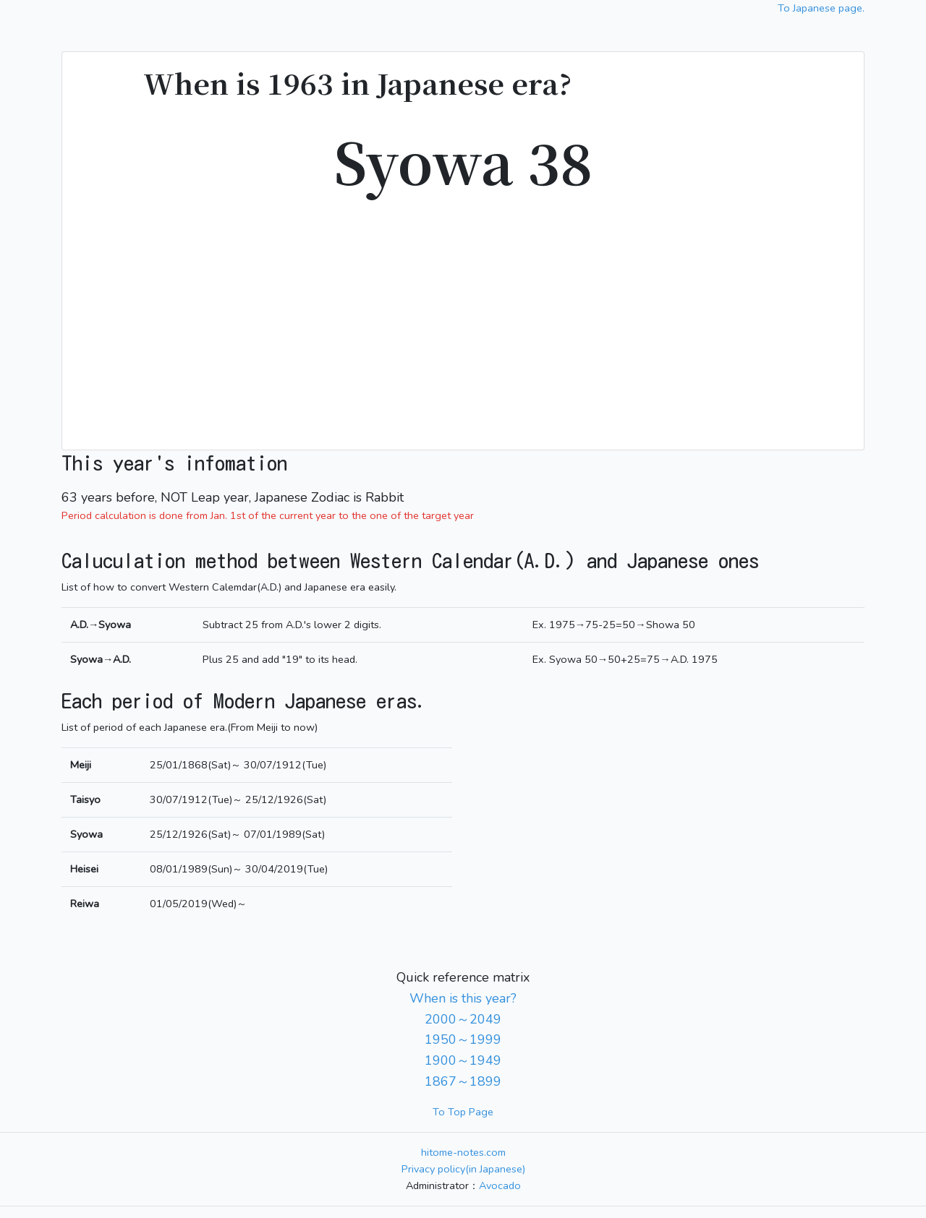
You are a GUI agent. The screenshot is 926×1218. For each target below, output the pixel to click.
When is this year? (463, 998)
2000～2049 (463, 1019)
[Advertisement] (463, 314)
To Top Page (463, 1112)
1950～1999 (463, 1039)
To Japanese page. (821, 8)
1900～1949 (463, 1060)
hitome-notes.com (463, 1152)
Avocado (500, 1185)
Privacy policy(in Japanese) (463, 1169)
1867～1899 (463, 1081)
